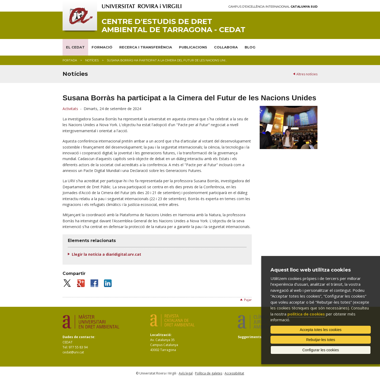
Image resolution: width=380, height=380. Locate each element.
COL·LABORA (226, 47)
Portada (70, 60)
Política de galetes (208, 373)
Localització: (161, 335)
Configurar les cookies (320, 350)
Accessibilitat (234, 373)
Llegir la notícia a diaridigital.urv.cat (106, 254)
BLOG (250, 47)
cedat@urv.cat (73, 352)
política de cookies (306, 314)
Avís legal (186, 373)
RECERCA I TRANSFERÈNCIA (145, 47)
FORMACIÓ (102, 47)
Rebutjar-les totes (320, 340)
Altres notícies (306, 74)
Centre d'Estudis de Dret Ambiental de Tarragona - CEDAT (173, 25)
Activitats (70, 108)
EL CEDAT (75, 47)
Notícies (92, 60)
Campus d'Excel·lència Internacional (273, 6)
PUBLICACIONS (193, 47)
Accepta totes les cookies (320, 330)
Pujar (248, 300)
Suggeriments (250, 337)
